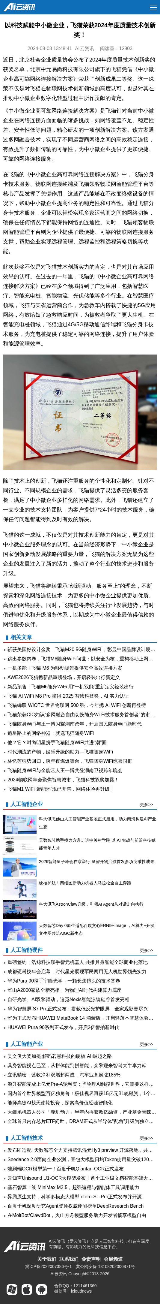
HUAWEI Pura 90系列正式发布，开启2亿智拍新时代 (63, 1027)
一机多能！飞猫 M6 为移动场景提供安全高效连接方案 (64, 668)
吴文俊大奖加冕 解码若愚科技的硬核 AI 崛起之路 (59, 1056)
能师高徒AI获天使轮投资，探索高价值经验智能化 (60, 1102)
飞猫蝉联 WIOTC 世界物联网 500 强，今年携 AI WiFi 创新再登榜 (76, 705)
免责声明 (91, 1259)
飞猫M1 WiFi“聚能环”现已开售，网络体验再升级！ (60, 789)
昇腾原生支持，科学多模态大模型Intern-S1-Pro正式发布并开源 (74, 1196)
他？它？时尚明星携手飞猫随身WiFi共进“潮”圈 (57, 742)
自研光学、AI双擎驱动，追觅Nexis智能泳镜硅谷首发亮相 (68, 999)
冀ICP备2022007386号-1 (48, 1266)
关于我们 (46, 1259)
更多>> (146, 804)
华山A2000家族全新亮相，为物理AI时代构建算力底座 (64, 990)
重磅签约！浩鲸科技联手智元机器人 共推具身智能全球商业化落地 (77, 962)
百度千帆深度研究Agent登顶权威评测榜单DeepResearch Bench (75, 1206)
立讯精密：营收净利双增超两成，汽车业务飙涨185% (63, 1074)
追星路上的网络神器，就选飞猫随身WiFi (50, 733)
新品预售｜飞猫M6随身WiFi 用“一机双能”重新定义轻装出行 (70, 686)
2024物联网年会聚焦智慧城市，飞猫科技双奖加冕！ (63, 779)
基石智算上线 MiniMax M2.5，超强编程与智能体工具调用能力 (73, 1187)
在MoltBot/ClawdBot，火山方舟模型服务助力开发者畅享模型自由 (76, 1215)
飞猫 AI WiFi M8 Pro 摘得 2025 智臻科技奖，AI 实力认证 (68, 696)
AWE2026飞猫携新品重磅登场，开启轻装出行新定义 (63, 677)
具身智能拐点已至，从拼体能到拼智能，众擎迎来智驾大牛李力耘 (77, 1065)
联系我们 (69, 1259)
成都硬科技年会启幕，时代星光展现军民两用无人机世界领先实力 (77, 971)
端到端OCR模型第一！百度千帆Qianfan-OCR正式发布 (65, 1168)
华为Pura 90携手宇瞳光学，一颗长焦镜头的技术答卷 (63, 980)
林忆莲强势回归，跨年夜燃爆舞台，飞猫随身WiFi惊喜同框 (69, 761)
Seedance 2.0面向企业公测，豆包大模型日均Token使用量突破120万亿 (83, 1159)
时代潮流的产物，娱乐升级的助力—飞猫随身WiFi (60, 751)
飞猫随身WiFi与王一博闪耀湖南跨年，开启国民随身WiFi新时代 (74, 723)
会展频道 (113, 1259)
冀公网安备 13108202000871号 (105, 1266)
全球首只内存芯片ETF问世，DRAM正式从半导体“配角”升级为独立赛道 (83, 1121)
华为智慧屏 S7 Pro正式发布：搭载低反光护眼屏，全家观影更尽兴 (77, 1008)
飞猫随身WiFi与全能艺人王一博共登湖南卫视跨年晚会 (65, 770)
